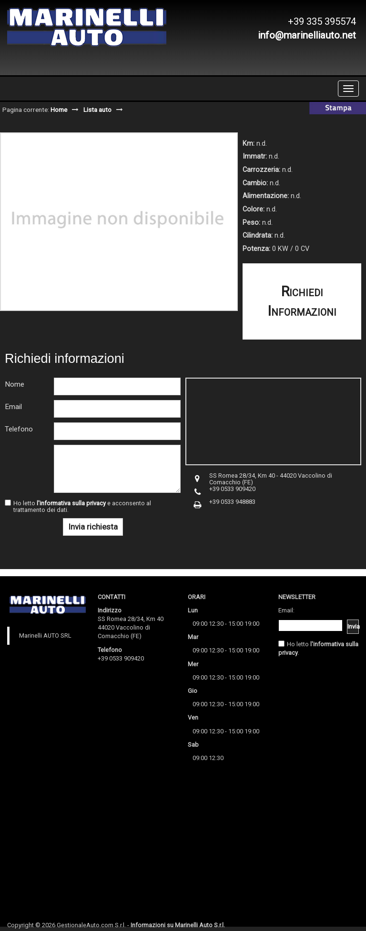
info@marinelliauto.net (307, 35)
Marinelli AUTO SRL (45, 635)
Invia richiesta (93, 526)
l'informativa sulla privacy (71, 503)
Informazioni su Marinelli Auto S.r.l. (178, 925)
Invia (353, 626)
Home (59, 109)
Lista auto (97, 109)
